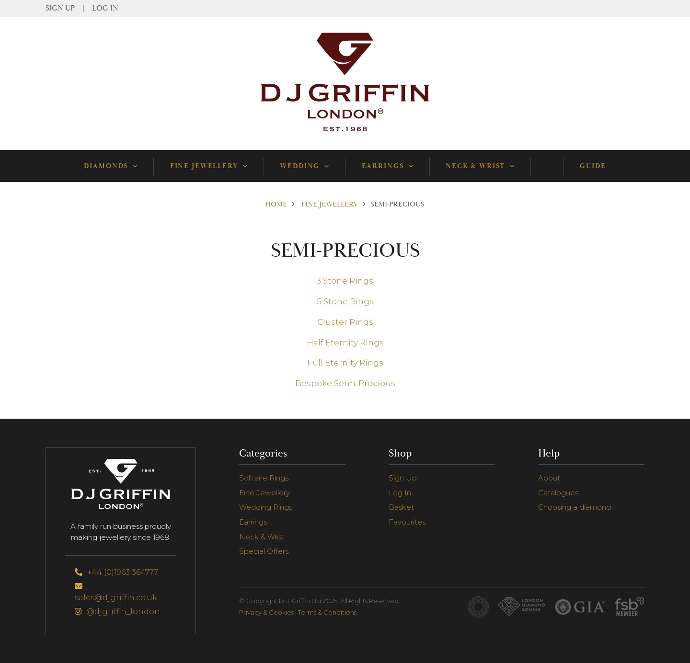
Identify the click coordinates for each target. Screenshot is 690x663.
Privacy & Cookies (266, 612)
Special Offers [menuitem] (263, 551)
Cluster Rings (345, 322)
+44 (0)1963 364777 (116, 572)
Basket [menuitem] (401, 507)
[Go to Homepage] (345, 132)
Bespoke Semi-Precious (345, 383)
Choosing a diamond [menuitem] (574, 507)
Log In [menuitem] (105, 8)
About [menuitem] (549, 477)
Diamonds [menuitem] (110, 166)
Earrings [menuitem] (387, 166)
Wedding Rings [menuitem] (265, 507)
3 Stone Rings (345, 281)
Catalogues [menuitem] (558, 492)
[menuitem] (547, 166)
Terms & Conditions (327, 612)
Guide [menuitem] (593, 166)
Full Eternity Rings (345, 362)
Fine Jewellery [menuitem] (208, 166)
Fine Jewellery (329, 204)
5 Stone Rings (345, 301)
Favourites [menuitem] (407, 521)
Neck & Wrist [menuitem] (480, 166)
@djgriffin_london (117, 611)
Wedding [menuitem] (304, 166)
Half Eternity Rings (345, 342)
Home (276, 204)
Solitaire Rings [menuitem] (263, 477)
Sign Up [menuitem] (60, 8)
